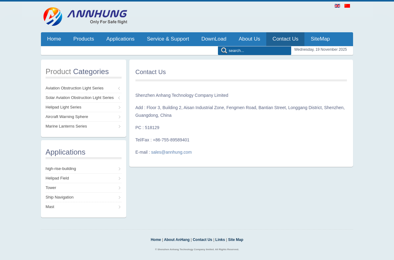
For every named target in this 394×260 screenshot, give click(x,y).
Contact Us (202, 240)
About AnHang (177, 240)
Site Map (235, 240)
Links (220, 240)
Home (156, 240)
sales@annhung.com (171, 152)
